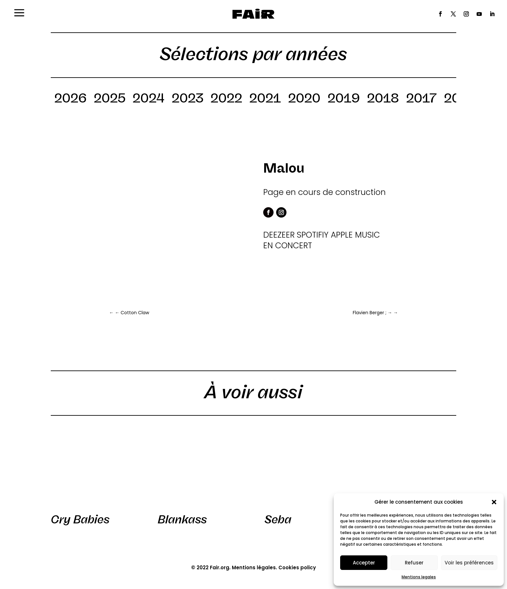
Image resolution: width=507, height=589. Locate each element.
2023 (187, 99)
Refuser (414, 562)
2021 (265, 99)
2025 (109, 99)
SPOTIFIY (313, 235)
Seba (277, 519)
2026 (70, 99)
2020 (304, 99)
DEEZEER (279, 235)
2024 (149, 99)
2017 (421, 99)
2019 (344, 99)
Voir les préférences (469, 562)
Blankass (182, 519)
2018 (383, 99)
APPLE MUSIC (355, 235)
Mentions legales (419, 577)
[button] (494, 502)
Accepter (364, 562)
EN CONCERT (287, 245)
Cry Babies (80, 519)
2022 (226, 99)
